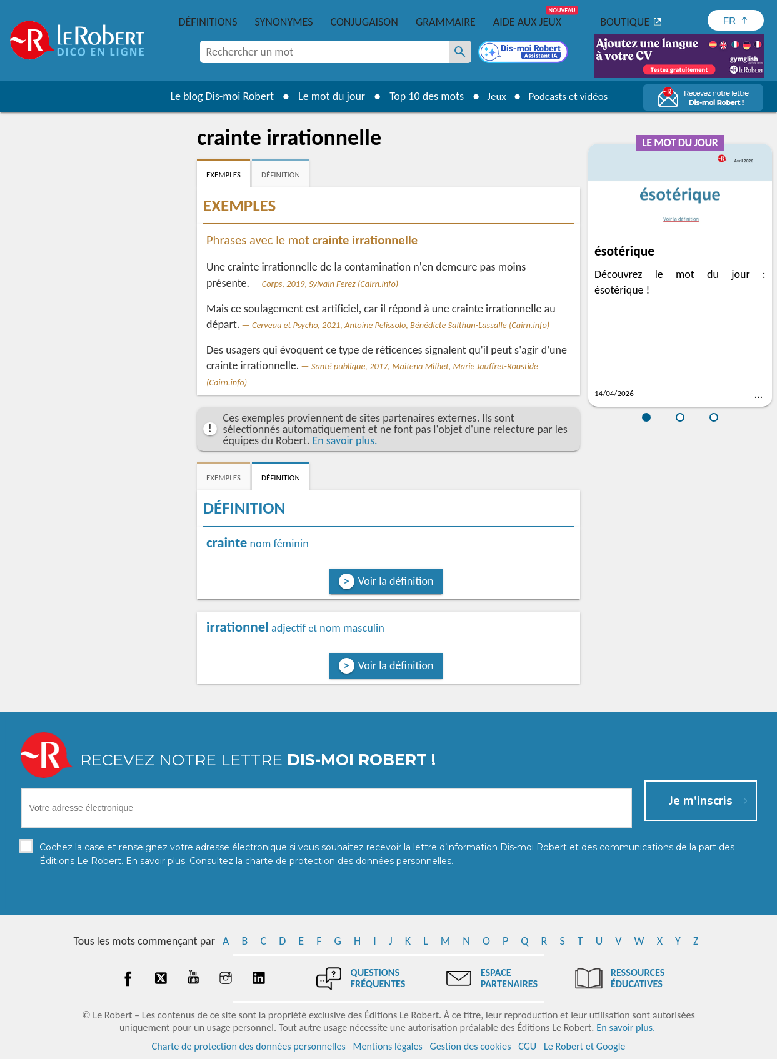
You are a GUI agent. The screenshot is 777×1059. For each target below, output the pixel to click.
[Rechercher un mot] (460, 52)
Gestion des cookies (470, 1046)
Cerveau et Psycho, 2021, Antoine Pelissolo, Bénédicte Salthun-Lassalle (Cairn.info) (400, 325)
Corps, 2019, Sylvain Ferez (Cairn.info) (330, 283)
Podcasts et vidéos (569, 96)
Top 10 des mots (421, 96)
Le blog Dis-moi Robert (217, 96)
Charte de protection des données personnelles (249, 1046)
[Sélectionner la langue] (736, 20)
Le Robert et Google (585, 1046)
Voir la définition (396, 581)
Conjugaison (364, 22)
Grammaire (446, 22)
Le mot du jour (326, 96)
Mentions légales (388, 1046)
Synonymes (283, 22)
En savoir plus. (344, 440)
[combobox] (324, 52)
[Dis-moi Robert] (524, 53)
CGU (527, 1046)
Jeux (493, 96)
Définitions (208, 22)
